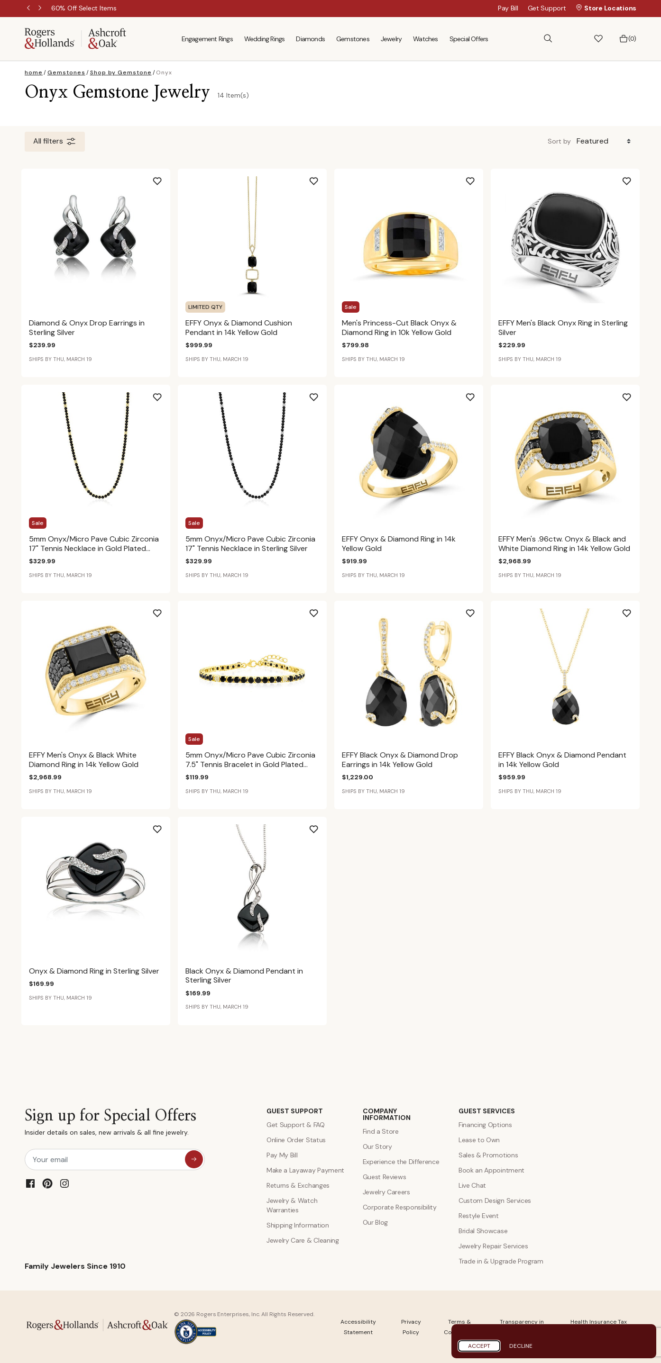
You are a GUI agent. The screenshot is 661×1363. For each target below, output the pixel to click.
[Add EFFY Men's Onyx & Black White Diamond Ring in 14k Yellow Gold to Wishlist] (165, 610)
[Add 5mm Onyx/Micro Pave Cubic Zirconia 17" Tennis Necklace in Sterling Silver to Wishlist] (321, 394)
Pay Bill (508, 8)
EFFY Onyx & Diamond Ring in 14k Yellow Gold (399, 543)
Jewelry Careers (386, 1192)
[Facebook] (30, 1183)
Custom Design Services (495, 1200)
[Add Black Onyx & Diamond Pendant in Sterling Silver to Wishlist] (321, 826)
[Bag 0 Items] (627, 38)
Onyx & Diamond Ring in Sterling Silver (94, 971)
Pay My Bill (281, 1155)
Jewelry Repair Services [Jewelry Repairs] (493, 1246)
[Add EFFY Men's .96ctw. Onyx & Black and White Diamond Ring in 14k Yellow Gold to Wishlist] (634, 394)
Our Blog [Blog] (375, 1222)
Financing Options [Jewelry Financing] (485, 1124)
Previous (29, 8)
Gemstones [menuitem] (352, 39)
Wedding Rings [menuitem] (264, 39)
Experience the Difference (401, 1161)
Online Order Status (296, 1140)
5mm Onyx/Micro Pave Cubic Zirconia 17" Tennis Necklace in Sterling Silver (250, 543)
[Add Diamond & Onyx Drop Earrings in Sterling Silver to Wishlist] (165, 178)
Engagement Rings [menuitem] (207, 39)
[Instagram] (64, 1183)
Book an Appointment (491, 1170)
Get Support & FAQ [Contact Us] (295, 1124)
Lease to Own (479, 1140)
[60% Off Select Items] (83, 8)
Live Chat (472, 1185)
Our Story (377, 1146)
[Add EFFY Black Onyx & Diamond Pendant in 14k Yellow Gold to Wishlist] (634, 610)
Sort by (559, 141)
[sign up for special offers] (194, 1159)
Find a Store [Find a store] (381, 1131)
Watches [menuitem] (425, 39)
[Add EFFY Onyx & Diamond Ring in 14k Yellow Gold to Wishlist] (478, 394)
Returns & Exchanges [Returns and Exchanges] (298, 1185)
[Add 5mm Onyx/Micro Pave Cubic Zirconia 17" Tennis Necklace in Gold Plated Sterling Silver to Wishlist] (165, 394)
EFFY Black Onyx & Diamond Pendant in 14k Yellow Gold (562, 759)
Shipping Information (297, 1225)
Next (41, 8)
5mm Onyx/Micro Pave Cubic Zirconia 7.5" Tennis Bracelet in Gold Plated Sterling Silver (250, 764)
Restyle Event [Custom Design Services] (479, 1215)
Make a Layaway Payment (305, 1170)
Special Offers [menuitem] (469, 39)
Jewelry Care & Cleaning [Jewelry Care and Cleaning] (302, 1240)
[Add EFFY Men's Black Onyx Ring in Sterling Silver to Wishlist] (634, 178)
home (34, 72)
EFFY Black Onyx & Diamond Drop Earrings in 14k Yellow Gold (400, 759)
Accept (479, 1346)
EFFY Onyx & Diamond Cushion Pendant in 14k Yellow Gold (238, 327)
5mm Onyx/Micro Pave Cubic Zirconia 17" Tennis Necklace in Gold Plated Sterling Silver (94, 548)
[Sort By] (605, 141)
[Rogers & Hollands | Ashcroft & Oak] (75, 38)
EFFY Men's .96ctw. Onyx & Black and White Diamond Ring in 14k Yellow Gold (564, 543)
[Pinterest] (47, 1183)
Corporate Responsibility (400, 1207)
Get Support (547, 8)
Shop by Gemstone (121, 72)
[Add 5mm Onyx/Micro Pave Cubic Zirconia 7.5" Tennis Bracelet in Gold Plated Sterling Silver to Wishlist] (321, 610)
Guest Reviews (384, 1177)
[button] (573, 39)
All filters (54, 141)
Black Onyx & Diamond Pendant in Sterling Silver (244, 975)
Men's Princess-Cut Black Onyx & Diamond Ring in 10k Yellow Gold (399, 327)
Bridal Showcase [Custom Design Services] (483, 1231)
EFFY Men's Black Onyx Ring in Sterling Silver (563, 327)
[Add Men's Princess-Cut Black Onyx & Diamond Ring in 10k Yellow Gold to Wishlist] (478, 178)
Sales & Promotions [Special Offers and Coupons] (488, 1155)
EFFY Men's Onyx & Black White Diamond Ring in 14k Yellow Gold (83, 759)
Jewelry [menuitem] (391, 39)
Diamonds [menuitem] (310, 39)
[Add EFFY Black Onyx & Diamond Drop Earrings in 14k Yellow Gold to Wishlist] (478, 610)
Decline (520, 1346)
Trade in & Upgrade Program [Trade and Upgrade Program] (501, 1261)
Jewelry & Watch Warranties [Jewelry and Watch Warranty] (291, 1205)
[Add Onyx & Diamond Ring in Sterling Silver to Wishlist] (165, 826)
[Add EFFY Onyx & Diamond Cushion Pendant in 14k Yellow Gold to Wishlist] (321, 178)
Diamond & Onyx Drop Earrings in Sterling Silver (87, 327)
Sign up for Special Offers (110, 1124)
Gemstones (66, 72)
